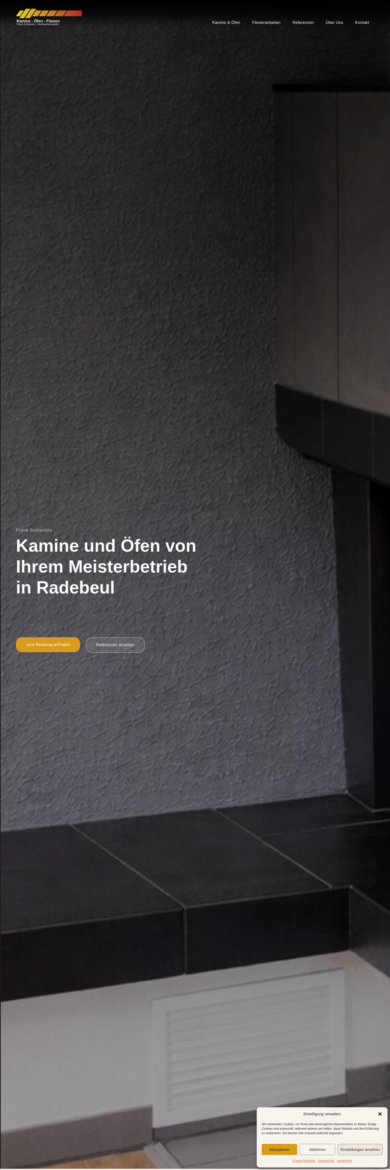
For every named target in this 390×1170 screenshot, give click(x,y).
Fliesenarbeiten (266, 23)
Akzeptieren (279, 1149)
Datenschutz (326, 1161)
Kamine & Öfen (226, 23)
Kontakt (362, 23)
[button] (380, 1114)
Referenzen (303, 23)
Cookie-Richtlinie (303, 1161)
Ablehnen (317, 1149)
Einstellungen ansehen (360, 1149)
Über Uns (334, 23)
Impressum (344, 1161)
